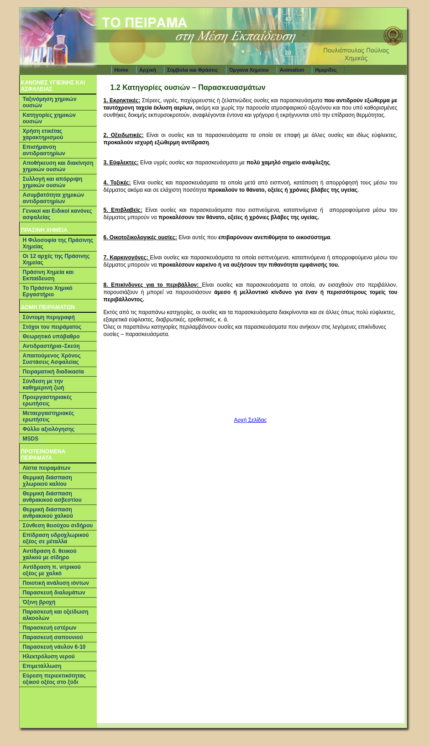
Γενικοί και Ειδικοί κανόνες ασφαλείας (57, 214)
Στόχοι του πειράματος (52, 327)
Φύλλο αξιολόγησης (49, 429)
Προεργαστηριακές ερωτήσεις (47, 400)
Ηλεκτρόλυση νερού (49, 656)
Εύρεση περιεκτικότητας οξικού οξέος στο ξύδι (54, 678)
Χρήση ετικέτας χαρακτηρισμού (43, 134)
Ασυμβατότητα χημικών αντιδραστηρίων (53, 198)
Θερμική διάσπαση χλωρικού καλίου (47, 480)
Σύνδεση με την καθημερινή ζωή (43, 384)
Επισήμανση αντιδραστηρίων (44, 150)
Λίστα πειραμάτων (47, 468)
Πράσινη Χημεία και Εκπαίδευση (48, 275)
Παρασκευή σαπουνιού (53, 637)
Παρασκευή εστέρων (50, 628)
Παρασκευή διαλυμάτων (54, 592)
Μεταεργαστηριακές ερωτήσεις (48, 416)
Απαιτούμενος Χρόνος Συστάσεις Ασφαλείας (52, 358)
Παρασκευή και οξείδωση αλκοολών (56, 615)
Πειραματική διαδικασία (53, 371)
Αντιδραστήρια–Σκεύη (51, 346)
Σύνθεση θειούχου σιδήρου (58, 525)
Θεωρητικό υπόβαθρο (51, 336)
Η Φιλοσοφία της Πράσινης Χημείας (58, 243)
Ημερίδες (325, 70)
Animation (292, 70)
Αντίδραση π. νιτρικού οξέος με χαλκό (52, 570)
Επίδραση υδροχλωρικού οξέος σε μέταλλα (56, 538)
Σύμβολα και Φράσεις (192, 70)
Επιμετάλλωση (42, 666)
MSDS (31, 439)
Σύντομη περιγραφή (49, 317)
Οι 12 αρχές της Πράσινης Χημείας (56, 259)
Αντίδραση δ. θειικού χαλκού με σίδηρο (50, 554)
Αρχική (147, 70)
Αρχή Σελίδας (250, 420)
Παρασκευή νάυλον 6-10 (54, 647)
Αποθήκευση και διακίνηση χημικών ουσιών (58, 166)
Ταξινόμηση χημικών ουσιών (50, 102)
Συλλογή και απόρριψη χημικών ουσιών (53, 182)
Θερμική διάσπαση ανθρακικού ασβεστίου (52, 496)
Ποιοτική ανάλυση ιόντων (56, 583)
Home (122, 70)
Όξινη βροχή (39, 602)
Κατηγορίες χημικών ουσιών (49, 118)
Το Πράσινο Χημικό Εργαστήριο (48, 291)
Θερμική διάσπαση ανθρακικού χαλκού (48, 512)
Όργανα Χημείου (249, 70)
